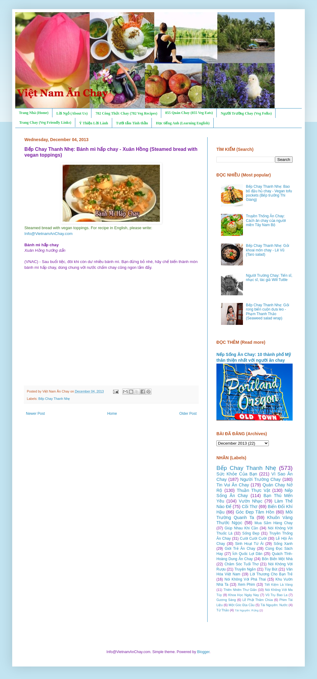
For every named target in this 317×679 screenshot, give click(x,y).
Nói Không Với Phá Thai (245, 579)
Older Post (188, 413)
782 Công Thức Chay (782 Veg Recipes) (126, 113)
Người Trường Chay (260, 479)
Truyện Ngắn (245, 569)
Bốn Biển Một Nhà (277, 559)
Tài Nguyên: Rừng (246, 610)
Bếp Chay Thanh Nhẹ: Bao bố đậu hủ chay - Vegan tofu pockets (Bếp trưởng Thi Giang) (269, 193)
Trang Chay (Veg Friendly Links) (45, 122)
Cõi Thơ (249, 506)
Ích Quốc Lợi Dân (247, 554)
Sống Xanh (283, 544)
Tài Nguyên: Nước (274, 605)
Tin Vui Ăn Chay (232, 484)
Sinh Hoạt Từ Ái (249, 544)
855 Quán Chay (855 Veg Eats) (189, 113)
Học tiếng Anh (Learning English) (182, 123)
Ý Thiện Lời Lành (93, 123)
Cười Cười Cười (253, 538)
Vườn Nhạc (250, 501)
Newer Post (35, 413)
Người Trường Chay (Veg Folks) (246, 113)
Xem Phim (246, 584)
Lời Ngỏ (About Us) (71, 113)
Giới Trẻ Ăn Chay (240, 548)
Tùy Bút (271, 569)
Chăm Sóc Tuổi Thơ (241, 564)
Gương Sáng (226, 600)
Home (112, 413)
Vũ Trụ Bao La (276, 595)
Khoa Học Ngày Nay (243, 595)
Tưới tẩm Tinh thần (132, 123)
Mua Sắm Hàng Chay (274, 523)
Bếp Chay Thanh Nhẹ (54, 398)
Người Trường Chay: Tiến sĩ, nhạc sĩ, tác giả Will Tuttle (269, 277)
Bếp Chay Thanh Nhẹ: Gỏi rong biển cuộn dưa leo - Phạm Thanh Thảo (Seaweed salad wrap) (267, 311)
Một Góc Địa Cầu (242, 605)
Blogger (203, 652)
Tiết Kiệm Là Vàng (278, 584)
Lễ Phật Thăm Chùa (257, 600)
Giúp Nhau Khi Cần (241, 528)
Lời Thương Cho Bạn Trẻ (271, 574)
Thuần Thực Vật (253, 490)
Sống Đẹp (250, 533)
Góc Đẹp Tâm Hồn (255, 512)
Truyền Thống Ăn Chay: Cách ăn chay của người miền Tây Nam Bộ (266, 220)
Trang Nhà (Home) (33, 113)
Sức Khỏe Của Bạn (236, 473)
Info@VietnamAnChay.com (48, 233)
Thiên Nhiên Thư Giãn (240, 590)
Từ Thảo (222, 610)
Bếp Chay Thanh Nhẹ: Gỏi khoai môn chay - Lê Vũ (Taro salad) (267, 250)
